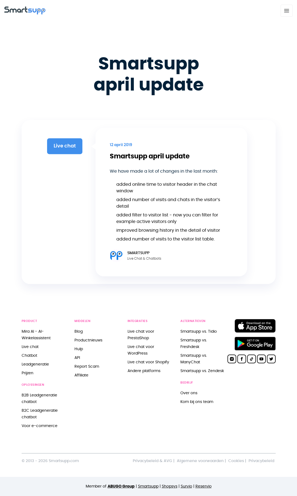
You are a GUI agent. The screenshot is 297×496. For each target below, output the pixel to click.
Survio (186, 486)
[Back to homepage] (24, 13)
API (77, 358)
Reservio (203, 486)
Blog (78, 331)
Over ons (188, 393)
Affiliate (81, 375)
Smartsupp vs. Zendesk (202, 371)
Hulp (78, 349)
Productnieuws (88, 340)
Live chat (30, 347)
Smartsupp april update (150, 156)
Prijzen (27, 373)
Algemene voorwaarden (200, 461)
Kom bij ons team (196, 402)
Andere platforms (144, 371)
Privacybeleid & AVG (152, 461)
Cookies (236, 461)
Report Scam (86, 366)
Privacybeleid (261, 461)
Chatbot (29, 355)
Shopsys (169, 486)
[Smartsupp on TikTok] (251, 359)
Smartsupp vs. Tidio (198, 331)
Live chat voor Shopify (148, 362)
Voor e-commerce (39, 426)
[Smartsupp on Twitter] (271, 359)
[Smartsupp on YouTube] (261, 359)
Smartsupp (148, 486)
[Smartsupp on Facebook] (241, 359)
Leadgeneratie (35, 364)
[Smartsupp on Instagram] (231, 359)
